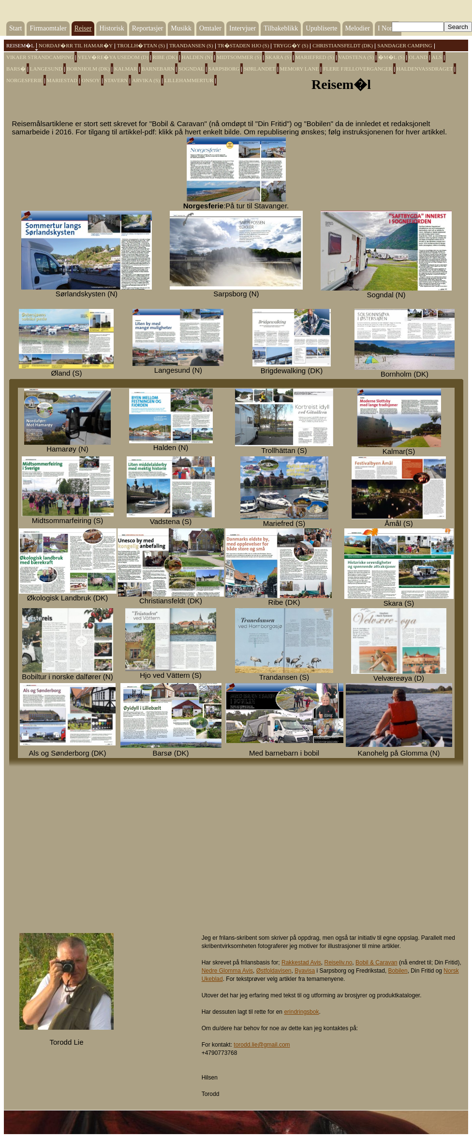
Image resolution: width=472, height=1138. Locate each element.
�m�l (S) (391, 57)
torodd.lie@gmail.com (262, 1044)
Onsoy (91, 80)
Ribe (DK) (165, 57)
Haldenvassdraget (425, 69)
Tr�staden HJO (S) (243, 45)
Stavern (116, 80)
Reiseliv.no (338, 962)
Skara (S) (278, 57)
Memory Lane (299, 69)
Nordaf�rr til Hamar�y (76, 45)
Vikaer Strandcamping (40, 57)
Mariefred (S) (314, 57)
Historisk (111, 28)
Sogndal (191, 69)
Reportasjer (147, 28)
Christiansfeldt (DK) (342, 45)
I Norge (388, 28)
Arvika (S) (146, 80)
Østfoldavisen (274, 970)
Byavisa (305, 970)
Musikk (181, 28)
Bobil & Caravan (376, 962)
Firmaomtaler (48, 28)
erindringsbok (301, 1011)
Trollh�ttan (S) (141, 45)
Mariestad (62, 80)
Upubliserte (321, 28)
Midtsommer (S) (239, 57)
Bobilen (398, 970)
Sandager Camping (404, 45)
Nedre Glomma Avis (227, 970)
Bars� (16, 69)
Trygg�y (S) (290, 45)
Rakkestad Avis (301, 962)
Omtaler (210, 28)
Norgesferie (24, 80)
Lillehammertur (188, 80)
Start (15, 28)
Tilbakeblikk (281, 28)
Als (437, 57)
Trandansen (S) (191, 45)
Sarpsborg (223, 69)
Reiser (83, 28)
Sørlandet (259, 69)
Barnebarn (158, 69)
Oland (418, 57)
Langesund (46, 69)
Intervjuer (242, 28)
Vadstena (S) (356, 57)
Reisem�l (20, 45)
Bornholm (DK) (88, 69)
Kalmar (125, 69)
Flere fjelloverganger (357, 69)
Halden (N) (197, 57)
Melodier (357, 28)
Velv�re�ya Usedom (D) (113, 57)
